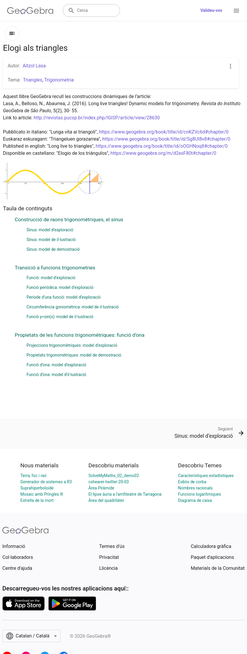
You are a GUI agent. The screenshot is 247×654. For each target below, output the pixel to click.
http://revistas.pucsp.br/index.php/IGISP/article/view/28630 (97, 118)
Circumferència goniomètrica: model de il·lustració (73, 307)
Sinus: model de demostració (53, 249)
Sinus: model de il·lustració (51, 239)
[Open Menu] (236, 10)
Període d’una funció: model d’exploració (64, 297)
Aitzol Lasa (34, 66)
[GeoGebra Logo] (30, 10)
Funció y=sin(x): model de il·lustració (60, 316)
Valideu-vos (211, 10)
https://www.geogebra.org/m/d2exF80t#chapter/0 (163, 153)
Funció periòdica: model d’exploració (60, 287)
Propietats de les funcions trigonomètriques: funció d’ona (79, 335)
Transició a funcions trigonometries (55, 268)
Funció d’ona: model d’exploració (56, 364)
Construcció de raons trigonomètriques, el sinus (69, 219)
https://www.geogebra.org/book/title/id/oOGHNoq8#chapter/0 (162, 146)
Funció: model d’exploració (51, 277)
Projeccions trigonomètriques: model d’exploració (72, 345)
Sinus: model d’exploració (50, 229)
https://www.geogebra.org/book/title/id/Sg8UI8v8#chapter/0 (166, 139)
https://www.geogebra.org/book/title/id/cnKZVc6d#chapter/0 (164, 132)
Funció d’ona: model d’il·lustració (56, 374)
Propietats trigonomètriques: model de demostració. (74, 355)
